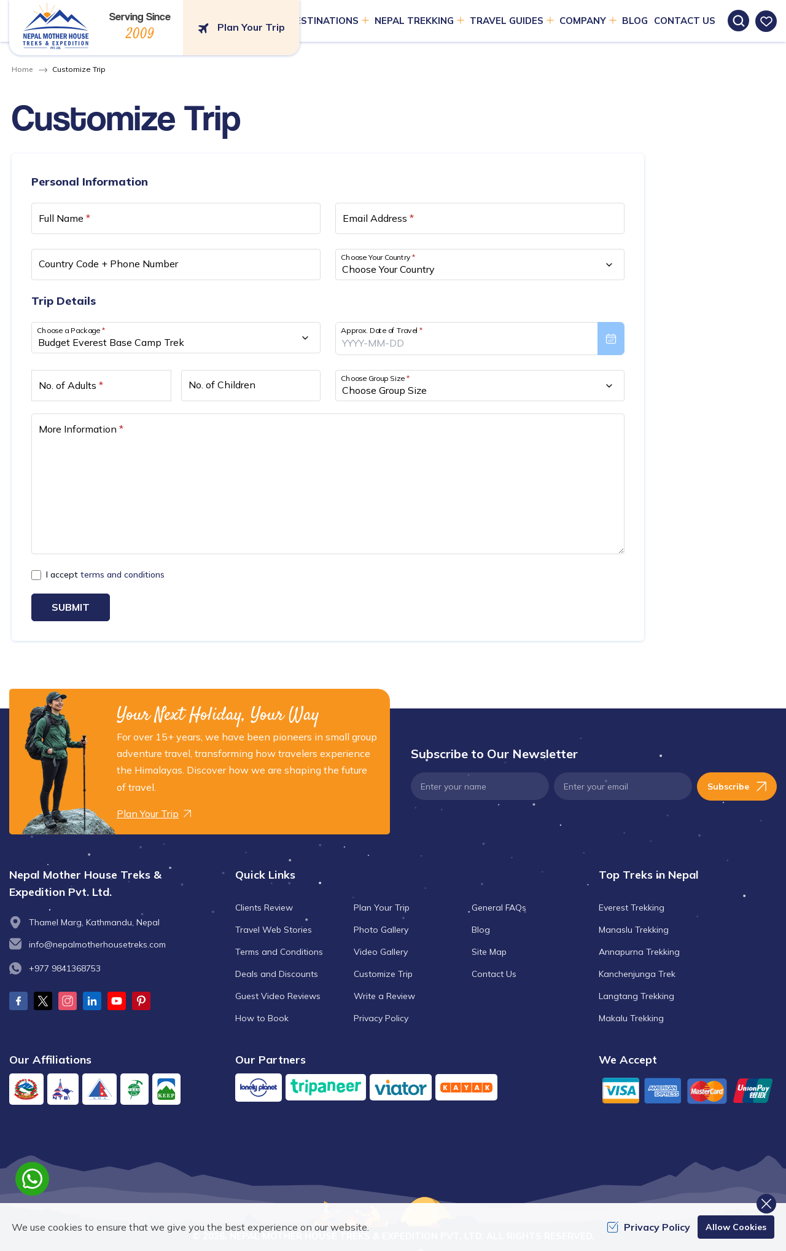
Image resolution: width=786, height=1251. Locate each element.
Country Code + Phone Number (108, 263)
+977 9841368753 (65, 968)
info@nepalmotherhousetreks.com (97, 944)
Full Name (64, 218)
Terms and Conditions (279, 951)
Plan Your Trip (382, 907)
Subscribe (736, 786)
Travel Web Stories (273, 929)
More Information (81, 429)
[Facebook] (18, 1001)
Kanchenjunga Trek (637, 973)
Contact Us (494, 973)
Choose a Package (71, 330)
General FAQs (499, 907)
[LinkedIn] (92, 1001)
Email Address (378, 218)
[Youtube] (116, 1001)
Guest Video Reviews (278, 996)
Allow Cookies (736, 1227)
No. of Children (222, 384)
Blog (481, 929)
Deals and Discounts (276, 973)
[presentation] (480, 338)
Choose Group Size (375, 378)
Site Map (489, 951)
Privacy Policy (381, 1018)
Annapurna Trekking (639, 951)
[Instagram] (67, 1001)
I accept (105, 574)
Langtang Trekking (636, 996)
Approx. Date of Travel (382, 330)
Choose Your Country (378, 257)
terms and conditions (122, 574)
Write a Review (384, 996)
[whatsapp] (32, 1179)
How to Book (262, 1018)
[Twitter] (43, 1001)
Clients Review (264, 907)
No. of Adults (71, 385)
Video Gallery (381, 951)
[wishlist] (766, 21)
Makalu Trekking (631, 1018)
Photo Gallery (381, 929)
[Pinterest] (141, 1001)
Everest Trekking (631, 907)
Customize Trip (383, 973)
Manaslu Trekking (634, 929)
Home (22, 69)
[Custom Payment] (688, 1090)
